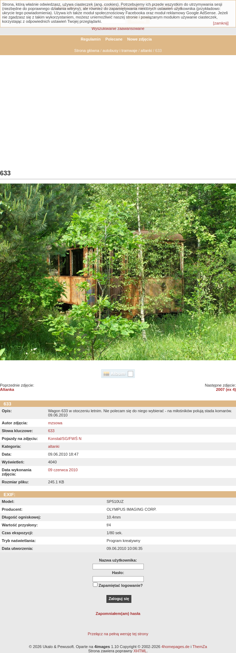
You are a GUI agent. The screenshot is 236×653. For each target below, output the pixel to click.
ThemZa (200, 646)
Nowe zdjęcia (139, 39)
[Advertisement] (118, 108)
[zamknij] (221, 23)
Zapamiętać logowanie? (121, 585)
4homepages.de (175, 646)
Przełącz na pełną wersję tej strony (118, 634)
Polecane (113, 39)
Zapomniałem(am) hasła (118, 613)
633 (51, 431)
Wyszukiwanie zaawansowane (117, 28)
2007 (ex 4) (226, 389)
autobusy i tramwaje (120, 50)
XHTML (140, 651)
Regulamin (91, 39)
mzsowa (55, 423)
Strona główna (86, 50)
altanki (146, 50)
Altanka (7, 389)
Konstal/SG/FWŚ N (65, 438)
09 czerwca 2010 (63, 470)
